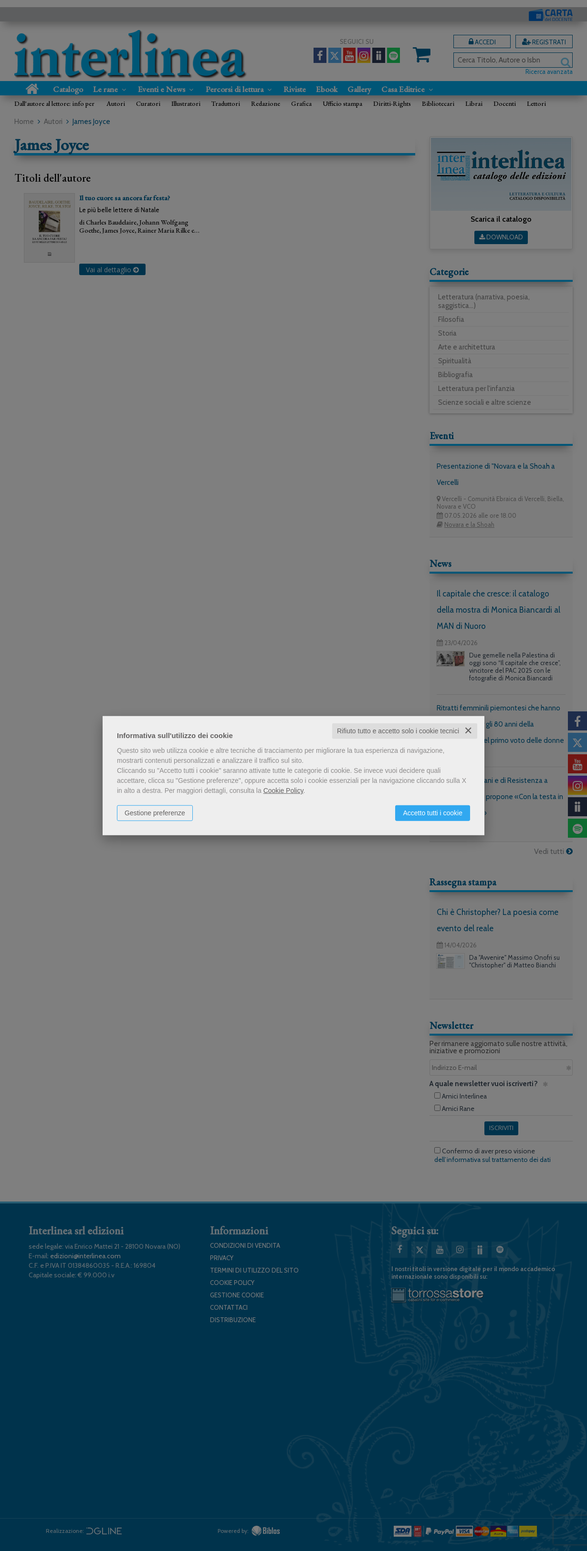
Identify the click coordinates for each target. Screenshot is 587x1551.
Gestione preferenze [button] (155, 813)
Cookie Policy (283, 790)
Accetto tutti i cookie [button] (432, 813)
